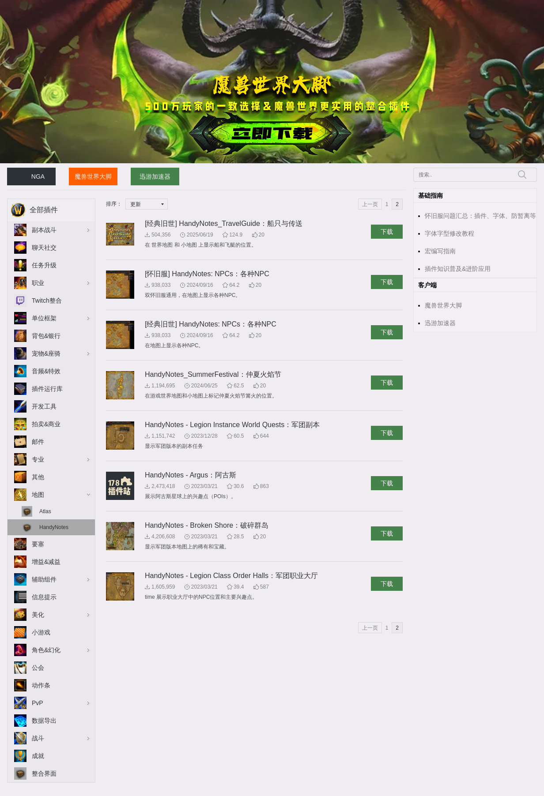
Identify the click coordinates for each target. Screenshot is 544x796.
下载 (387, 231)
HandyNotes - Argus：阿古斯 (190, 475)
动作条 (41, 685)
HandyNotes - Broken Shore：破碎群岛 (206, 525)
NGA (38, 176)
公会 (38, 667)
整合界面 (44, 773)
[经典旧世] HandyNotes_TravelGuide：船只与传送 (223, 223)
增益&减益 (46, 561)
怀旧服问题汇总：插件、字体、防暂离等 (480, 215)
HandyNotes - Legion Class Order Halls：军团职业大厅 (231, 575)
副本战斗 (44, 229)
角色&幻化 (46, 649)
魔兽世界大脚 (93, 176)
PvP (37, 702)
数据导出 (44, 720)
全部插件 (44, 210)
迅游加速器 (155, 176)
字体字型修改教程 (449, 233)
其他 (38, 477)
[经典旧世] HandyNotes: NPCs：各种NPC (210, 324)
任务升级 (44, 265)
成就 (38, 755)
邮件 (38, 441)
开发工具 (44, 406)
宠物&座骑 (46, 353)
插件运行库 (47, 388)
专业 (38, 459)
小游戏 (41, 632)
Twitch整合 (47, 300)
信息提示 (44, 597)
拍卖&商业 (46, 424)
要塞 (38, 544)
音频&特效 (46, 371)
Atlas (45, 511)
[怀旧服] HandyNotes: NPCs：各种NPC (207, 274)
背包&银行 (46, 335)
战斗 (38, 738)
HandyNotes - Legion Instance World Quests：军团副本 (232, 424)
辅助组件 (44, 579)
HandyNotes (53, 527)
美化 (38, 614)
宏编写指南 (440, 251)
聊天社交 (44, 247)
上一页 (370, 204)
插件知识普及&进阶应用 (458, 268)
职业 (38, 282)
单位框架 (44, 318)
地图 (38, 494)
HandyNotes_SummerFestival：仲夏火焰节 (213, 374)
